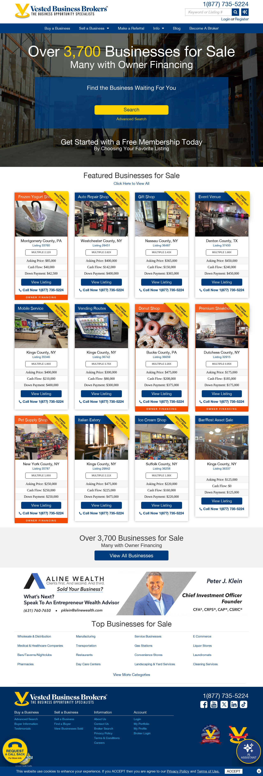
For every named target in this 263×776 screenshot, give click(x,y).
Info (156, 28)
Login (225, 19)
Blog (176, 28)
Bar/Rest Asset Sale (215, 420)
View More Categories (131, 674)
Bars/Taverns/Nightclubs (34, 655)
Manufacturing (86, 636)
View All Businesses (131, 555)
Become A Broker (204, 28)
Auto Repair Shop (93, 196)
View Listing (41, 282)
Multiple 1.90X (41, 364)
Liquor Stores (202, 645)
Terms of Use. (208, 771)
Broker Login (142, 733)
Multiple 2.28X (161, 364)
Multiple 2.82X (101, 252)
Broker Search (103, 728)
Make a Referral (131, 28)
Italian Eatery (89, 420)
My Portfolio (141, 723)
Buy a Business (57, 28)
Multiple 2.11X (101, 475)
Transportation (86, 645)
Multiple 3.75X (101, 364)
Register (242, 19)
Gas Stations (143, 645)
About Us (100, 719)
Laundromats (202, 655)
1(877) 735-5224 (226, 3)
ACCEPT (233, 771)
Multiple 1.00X (41, 475)
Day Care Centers (88, 664)
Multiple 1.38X (161, 475)
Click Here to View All (131, 183)
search (131, 109)
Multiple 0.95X (222, 364)
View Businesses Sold (68, 728)
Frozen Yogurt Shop (35, 196)
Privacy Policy (103, 733)
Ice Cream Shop (152, 420)
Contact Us (101, 723)
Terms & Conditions (107, 738)
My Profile (140, 728)
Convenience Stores (149, 655)
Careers (99, 742)
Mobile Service (30, 308)
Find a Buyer (62, 723)
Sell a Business (91, 28)
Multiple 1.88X (222, 252)
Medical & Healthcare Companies (40, 645)
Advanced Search (131, 119)
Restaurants (84, 655)
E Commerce (202, 636)
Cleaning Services (205, 664)
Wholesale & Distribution (34, 636)
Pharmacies (25, 664)
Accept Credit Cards (23, 766)
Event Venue (209, 196)
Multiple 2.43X (161, 252)
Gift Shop (146, 196)
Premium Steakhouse (217, 308)
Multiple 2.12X (41, 252)
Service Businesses (148, 636)
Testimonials (22, 728)
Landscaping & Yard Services (155, 664)
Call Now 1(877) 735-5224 (41, 290)
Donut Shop (149, 308)
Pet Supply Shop (32, 420)
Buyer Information (26, 723)
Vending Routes (92, 308)
